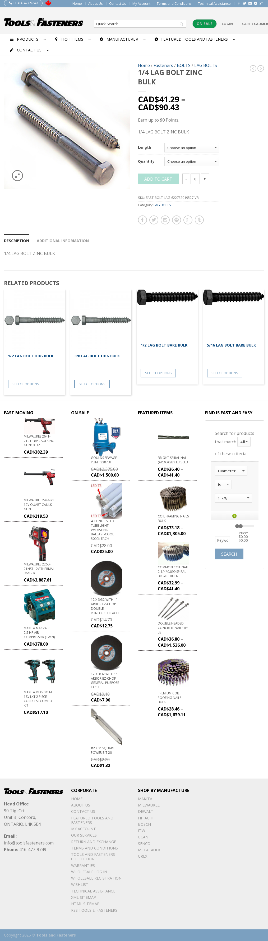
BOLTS (184, 65)
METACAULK (149, 849)
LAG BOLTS (205, 65)
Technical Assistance (214, 3)
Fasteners (163, 65)
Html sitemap (85, 903)
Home (77, 3)
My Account (141, 3)
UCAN (143, 836)
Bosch (144, 824)
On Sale (204, 23)
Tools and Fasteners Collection (93, 856)
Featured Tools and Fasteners (92, 820)
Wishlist (80, 884)
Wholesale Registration (96, 878)
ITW (141, 830)
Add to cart (158, 179)
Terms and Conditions (174, 3)
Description (16, 240)
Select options (25, 384)
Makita (145, 798)
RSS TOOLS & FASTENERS (94, 910)
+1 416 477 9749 (23, 3)
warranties (83, 865)
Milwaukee (149, 805)
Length (144, 148)
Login (227, 23)
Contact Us (117, 3)
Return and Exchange (93, 841)
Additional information (63, 240)
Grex (142, 856)
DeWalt (146, 811)
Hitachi (145, 817)
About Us (95, 3)
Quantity (146, 162)
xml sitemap (83, 897)
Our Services (84, 835)
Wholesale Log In (89, 871)
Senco (144, 843)
